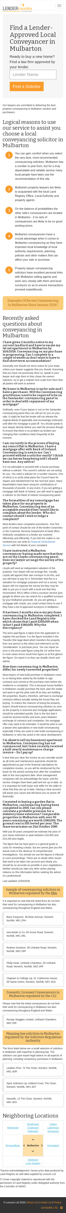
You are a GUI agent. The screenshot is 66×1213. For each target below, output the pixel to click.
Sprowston (53, 1131)
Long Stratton (33, 1163)
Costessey (33, 1127)
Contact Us (45, 1202)
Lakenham (53, 1127)
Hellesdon (32, 1131)
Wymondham (13, 1145)
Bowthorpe (33, 1124)
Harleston (33, 1159)
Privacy (57, 1202)
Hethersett (13, 1127)
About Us (32, 1202)
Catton (53, 1124)
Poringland (53, 1145)
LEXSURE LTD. (49, 1207)
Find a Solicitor (27, 86)
